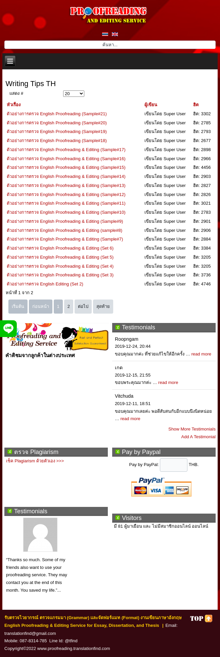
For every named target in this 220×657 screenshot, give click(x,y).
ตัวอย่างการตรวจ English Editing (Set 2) (45, 283)
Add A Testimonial (198, 436)
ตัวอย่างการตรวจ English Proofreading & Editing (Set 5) (60, 257)
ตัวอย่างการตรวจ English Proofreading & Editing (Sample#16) (66, 158)
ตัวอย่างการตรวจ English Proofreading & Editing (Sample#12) (66, 194)
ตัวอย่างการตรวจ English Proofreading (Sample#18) (57, 140)
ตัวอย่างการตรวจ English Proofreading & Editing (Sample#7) (65, 239)
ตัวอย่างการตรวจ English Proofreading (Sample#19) (57, 131)
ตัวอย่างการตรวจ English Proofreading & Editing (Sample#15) (66, 167)
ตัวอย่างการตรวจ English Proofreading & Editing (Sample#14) (66, 176)
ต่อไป (83, 306)
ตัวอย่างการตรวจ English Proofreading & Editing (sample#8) (65, 230)
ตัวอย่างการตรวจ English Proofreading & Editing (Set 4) (60, 266)
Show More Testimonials (192, 429)
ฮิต (196, 104)
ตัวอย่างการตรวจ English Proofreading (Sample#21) (57, 113)
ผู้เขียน (150, 104)
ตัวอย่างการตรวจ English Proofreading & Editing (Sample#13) (66, 185)
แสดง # (16, 93)
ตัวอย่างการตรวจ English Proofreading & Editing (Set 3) (60, 274)
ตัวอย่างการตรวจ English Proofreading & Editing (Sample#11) (66, 203)
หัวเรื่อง (13, 104)
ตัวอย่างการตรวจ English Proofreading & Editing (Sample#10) (66, 212)
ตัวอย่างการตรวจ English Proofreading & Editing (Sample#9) (65, 221)
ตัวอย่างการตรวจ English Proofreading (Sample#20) (57, 122)
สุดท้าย (103, 306)
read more (201, 353)
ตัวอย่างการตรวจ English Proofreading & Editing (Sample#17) (66, 149)
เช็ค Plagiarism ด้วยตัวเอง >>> (35, 460)
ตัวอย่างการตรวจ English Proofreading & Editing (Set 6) (60, 248)
